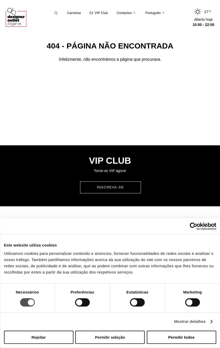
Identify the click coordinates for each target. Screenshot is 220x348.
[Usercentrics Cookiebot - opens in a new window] (193, 226)
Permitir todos (181, 337)
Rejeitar (38, 337)
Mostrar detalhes (190, 321)
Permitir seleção (110, 337)
